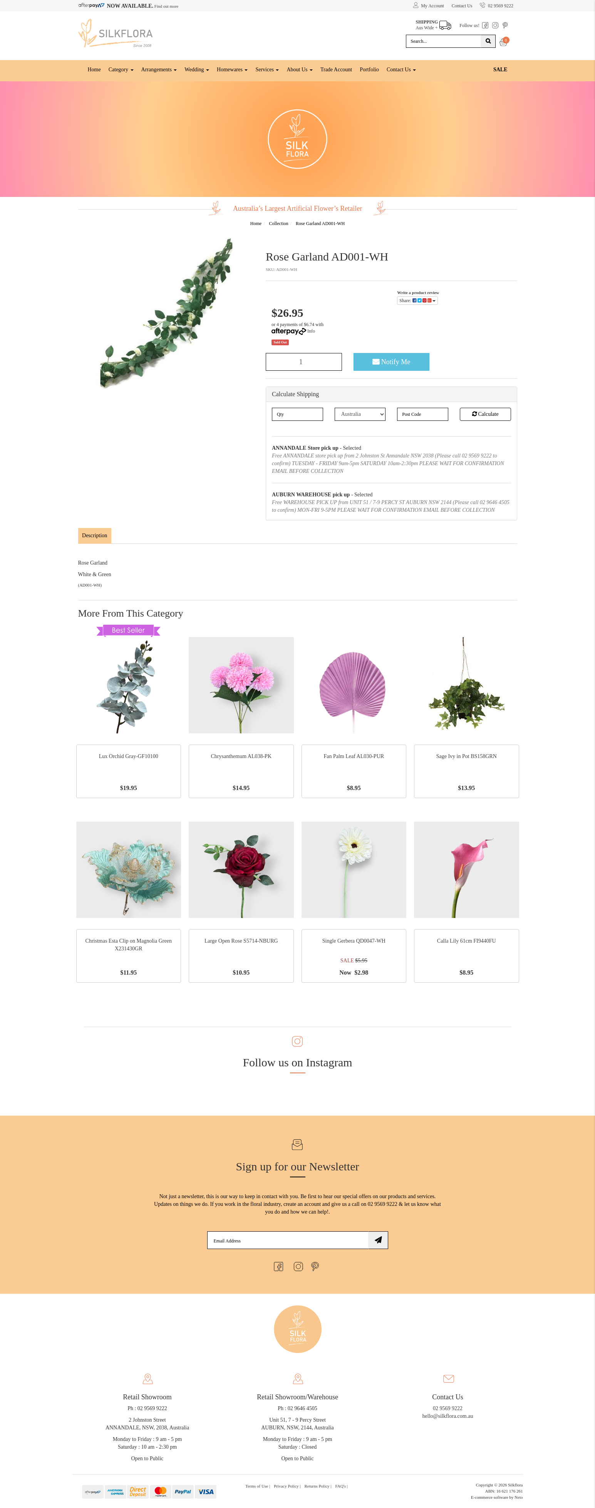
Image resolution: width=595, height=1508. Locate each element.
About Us (300, 69)
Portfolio (369, 69)
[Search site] (488, 40)
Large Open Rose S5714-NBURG (241, 941)
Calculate (485, 413)
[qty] (297, 413)
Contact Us (461, 5)
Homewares (232, 69)
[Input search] (443, 40)
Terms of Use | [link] (257, 1486)
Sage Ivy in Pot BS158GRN (466, 756)
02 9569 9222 (496, 4)
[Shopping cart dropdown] (503, 43)
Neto (519, 1497)
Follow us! (469, 25)
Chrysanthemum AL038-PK (241, 756)
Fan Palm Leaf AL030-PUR (353, 756)
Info (311, 330)
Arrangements (159, 69)
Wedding (196, 69)
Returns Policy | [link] (318, 1486)
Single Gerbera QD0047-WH (353, 941)
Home (94, 69)
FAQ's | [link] (341, 1486)
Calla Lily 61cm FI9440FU (466, 941)
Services (267, 69)
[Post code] (422, 413)
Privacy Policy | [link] (287, 1486)
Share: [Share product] (417, 300)
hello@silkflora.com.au (447, 1416)
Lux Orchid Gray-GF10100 (128, 756)
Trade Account (336, 69)
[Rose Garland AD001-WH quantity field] (304, 361)
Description (94, 535)
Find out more (165, 6)
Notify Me (391, 361)
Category (121, 69)
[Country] (360, 413)
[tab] (95, 535)
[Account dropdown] (428, 6)
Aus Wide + (433, 23)
